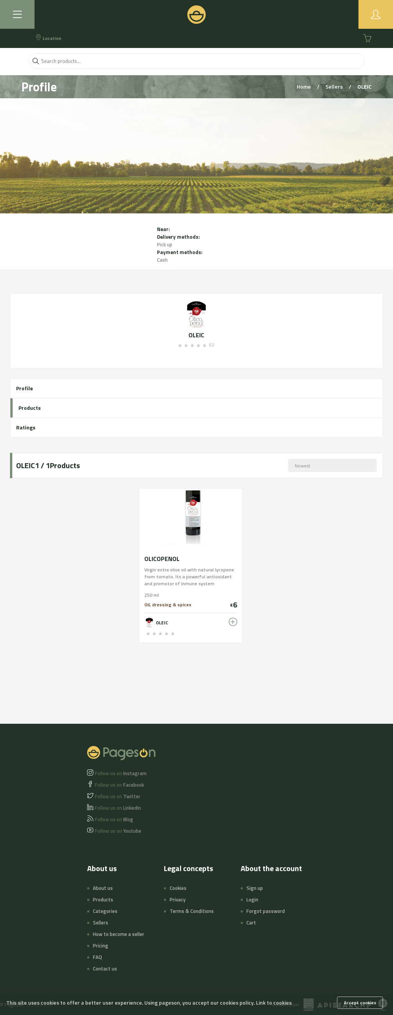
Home (304, 87)
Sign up (254, 888)
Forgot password (265, 911)
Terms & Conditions (192, 911)
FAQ (97, 957)
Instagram (121, 773)
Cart (251, 922)
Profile (24, 388)
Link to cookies (274, 1002)
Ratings (25, 427)
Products (29, 408)
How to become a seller (118, 934)
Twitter (117, 796)
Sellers (334, 87)
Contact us (105, 968)
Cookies (178, 888)
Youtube (118, 831)
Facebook (119, 785)
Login (252, 899)
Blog (114, 819)
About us (103, 888)
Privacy (177, 899)
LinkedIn (118, 808)
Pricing (100, 945)
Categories (105, 911)
